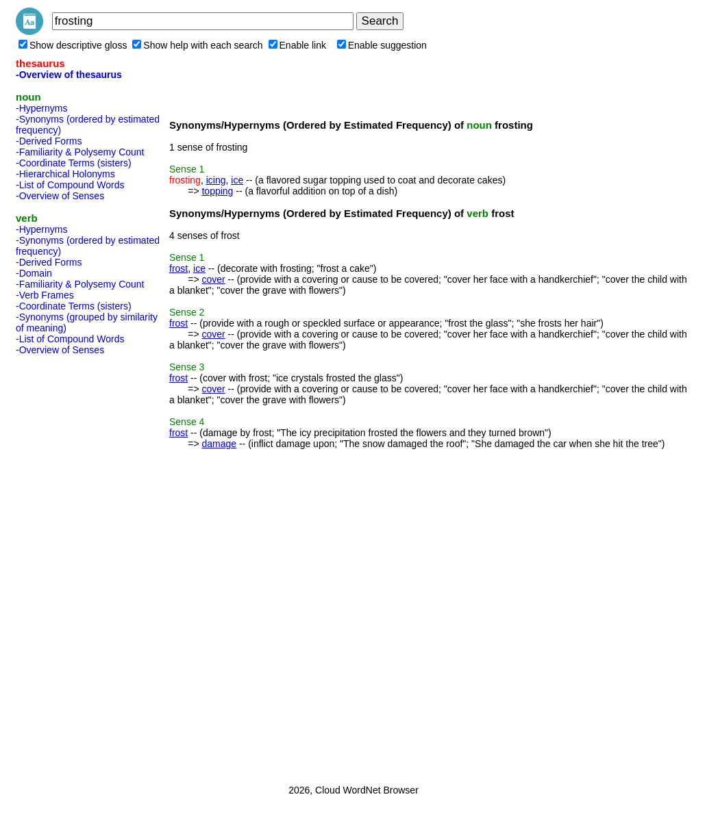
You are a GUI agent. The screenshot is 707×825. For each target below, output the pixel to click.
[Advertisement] (70, 565)
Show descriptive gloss (72, 45)
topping (217, 191)
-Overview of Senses (60, 195)
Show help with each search (197, 45)
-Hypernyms (41, 108)
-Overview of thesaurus (69, 74)
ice (237, 180)
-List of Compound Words (70, 184)
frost (178, 268)
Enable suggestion (382, 45)
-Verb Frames (45, 295)
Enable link (298, 45)
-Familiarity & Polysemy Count (80, 152)
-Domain (34, 273)
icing (216, 180)
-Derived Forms (49, 141)
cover (213, 279)
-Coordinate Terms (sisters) (74, 162)
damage (218, 443)
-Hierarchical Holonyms (65, 173)
